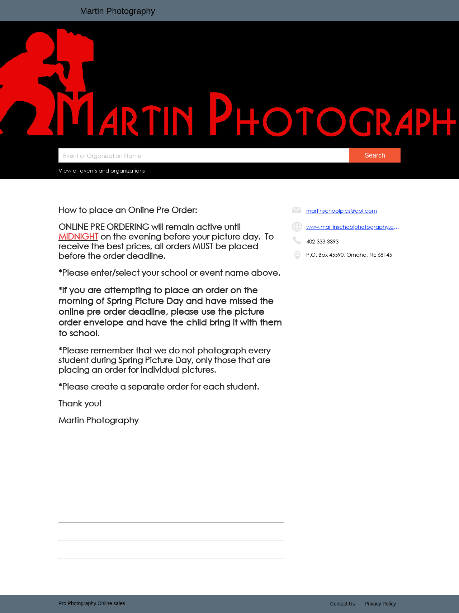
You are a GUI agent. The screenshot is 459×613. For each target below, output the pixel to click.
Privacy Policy (380, 604)
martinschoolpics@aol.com (341, 210)
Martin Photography (117, 11)
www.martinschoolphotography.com (353, 226)
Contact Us (342, 604)
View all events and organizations (101, 170)
